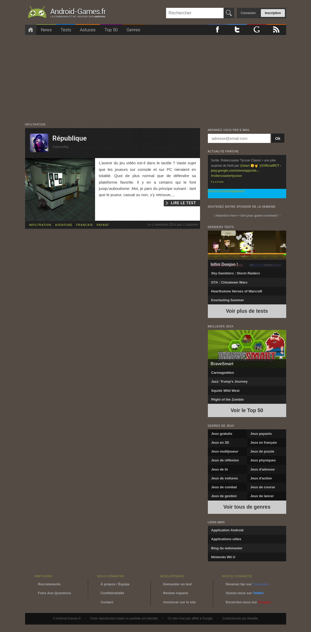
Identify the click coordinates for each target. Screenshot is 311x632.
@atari (245, 165)
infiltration (40, 224)
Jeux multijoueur (224, 451)
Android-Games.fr (67, 13)
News (46, 29)
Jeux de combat (224, 487)
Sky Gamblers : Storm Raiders (235, 273)
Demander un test (177, 584)
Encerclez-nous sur (249, 602)
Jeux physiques (263, 460)
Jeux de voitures (224, 478)
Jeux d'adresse (262, 469)
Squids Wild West (225, 391)
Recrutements (49, 584)
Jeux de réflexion (225, 460)
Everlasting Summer (227, 300)
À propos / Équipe (115, 584)
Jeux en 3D (220, 442)
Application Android (227, 530)
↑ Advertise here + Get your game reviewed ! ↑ (247, 216)
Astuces (88, 29)
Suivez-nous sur (245, 593)
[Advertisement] (155, 76)
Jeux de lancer (262, 496)
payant (103, 224)
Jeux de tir (219, 469)
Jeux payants (261, 434)
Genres (133, 29)
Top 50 (111, 29)
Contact (107, 602)
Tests (66, 29)
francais (84, 224)
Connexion (248, 13)
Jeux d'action (261, 478)
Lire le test (183, 203)
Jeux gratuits (221, 434)
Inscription (273, 13)
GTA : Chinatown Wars (229, 282)
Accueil (31, 30)
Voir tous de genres (247, 507)
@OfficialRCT (269, 165)
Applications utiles (226, 539)
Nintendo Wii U (223, 557)
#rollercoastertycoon (226, 176)
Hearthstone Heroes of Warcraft (236, 291)
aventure (64, 224)
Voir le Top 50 (247, 410)
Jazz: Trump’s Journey (229, 381)
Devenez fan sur (247, 584)
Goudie (252, 618)
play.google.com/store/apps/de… (235, 170)
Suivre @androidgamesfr (226, 191)
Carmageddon (222, 373)
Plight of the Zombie (227, 399)
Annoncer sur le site (179, 602)
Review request (175, 593)
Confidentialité (112, 593)
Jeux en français (263, 442)
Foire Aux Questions (54, 593)
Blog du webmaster (227, 548)
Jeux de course (262, 487)
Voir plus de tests (247, 311)
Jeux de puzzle (262, 451)
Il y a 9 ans (217, 181)
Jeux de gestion (224, 496)
